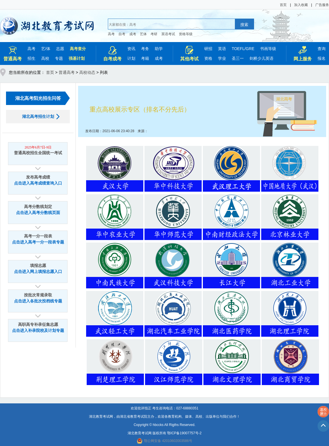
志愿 (60, 48)
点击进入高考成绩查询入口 (38, 183)
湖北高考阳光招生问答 (38, 98)
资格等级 (186, 34)
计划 (131, 58)
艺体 (143, 34)
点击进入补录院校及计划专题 (38, 330)
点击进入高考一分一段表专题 (38, 242)
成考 (132, 34)
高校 (45, 58)
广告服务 (322, 5)
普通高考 (67, 72)
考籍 (145, 58)
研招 (208, 48)
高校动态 (87, 72)
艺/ (43, 48)
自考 (121, 34)
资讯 (131, 48)
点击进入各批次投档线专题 (38, 301)
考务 (145, 48)
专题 (59, 58)
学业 (222, 58)
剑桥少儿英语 (261, 58)
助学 (159, 48)
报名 (322, 58)
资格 (208, 58)
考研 (153, 34)
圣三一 (238, 58)
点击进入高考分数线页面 (38, 213)
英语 (222, 48)
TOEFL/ (239, 48)
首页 (283, 5)
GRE (250, 48)
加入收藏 (301, 5)
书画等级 (268, 48)
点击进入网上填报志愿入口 (38, 271)
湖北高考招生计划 (38, 116)
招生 (31, 58)
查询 (322, 48)
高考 (111, 34)
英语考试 (168, 34)
